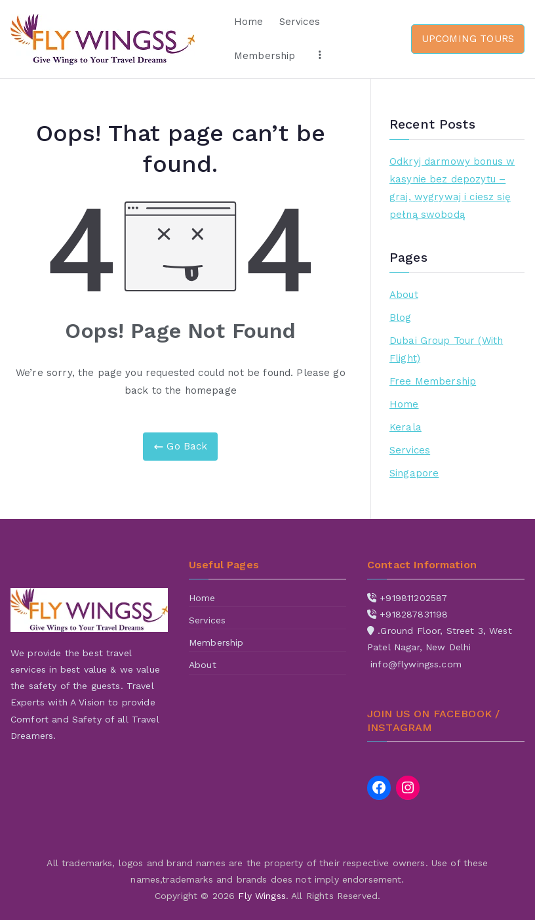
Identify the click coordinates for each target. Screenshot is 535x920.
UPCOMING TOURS (468, 39)
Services (299, 22)
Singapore (414, 473)
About (403, 295)
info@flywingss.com (416, 664)
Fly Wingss (262, 895)
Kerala (405, 427)
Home (249, 22)
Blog (400, 318)
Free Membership (432, 381)
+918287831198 (414, 614)
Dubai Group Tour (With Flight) (446, 349)
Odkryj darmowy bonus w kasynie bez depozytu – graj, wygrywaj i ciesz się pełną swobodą (452, 188)
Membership (265, 56)
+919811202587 (413, 598)
